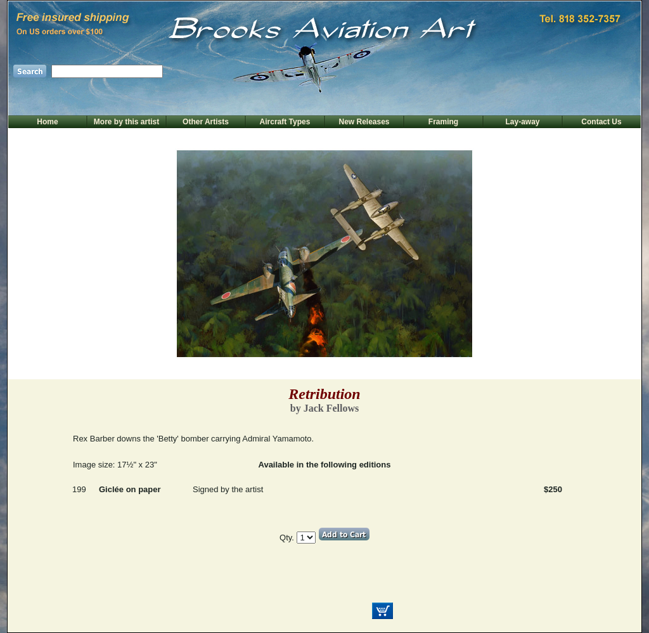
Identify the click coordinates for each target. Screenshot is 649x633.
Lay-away (522, 121)
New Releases (363, 121)
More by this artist (126, 121)
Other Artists (206, 121)
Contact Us (601, 121)
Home (47, 121)
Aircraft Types (285, 121)
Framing (443, 121)
